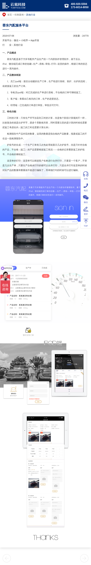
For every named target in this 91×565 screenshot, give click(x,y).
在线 (85, 175)
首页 (9, 14)
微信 (85, 198)
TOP (85, 222)
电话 (85, 187)
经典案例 (19, 14)
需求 (85, 210)
